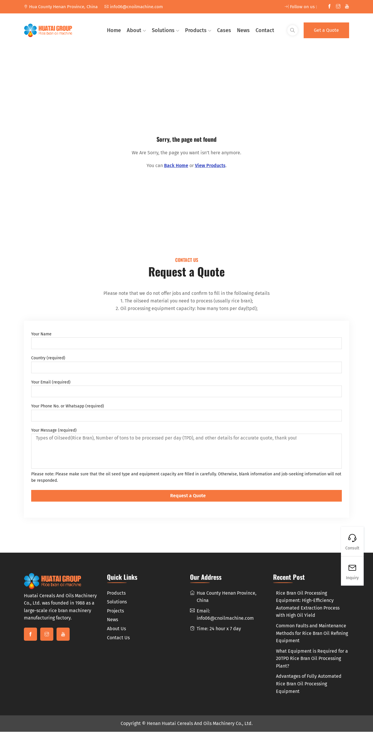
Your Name (186, 340)
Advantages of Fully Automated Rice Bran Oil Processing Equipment (309, 684)
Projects (115, 611)
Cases (224, 30)
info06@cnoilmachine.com (134, 6)
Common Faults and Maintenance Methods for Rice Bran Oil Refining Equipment (312, 634)
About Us (116, 629)
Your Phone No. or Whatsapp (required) (186, 412)
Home (114, 30)
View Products (210, 165)
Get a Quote (326, 30)
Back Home (176, 165)
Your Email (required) (186, 388)
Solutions (163, 30)
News (243, 30)
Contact (265, 30)
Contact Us (118, 638)
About (134, 30)
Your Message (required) (186, 448)
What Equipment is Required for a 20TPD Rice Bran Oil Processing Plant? (312, 659)
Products (196, 30)
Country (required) (186, 365)
